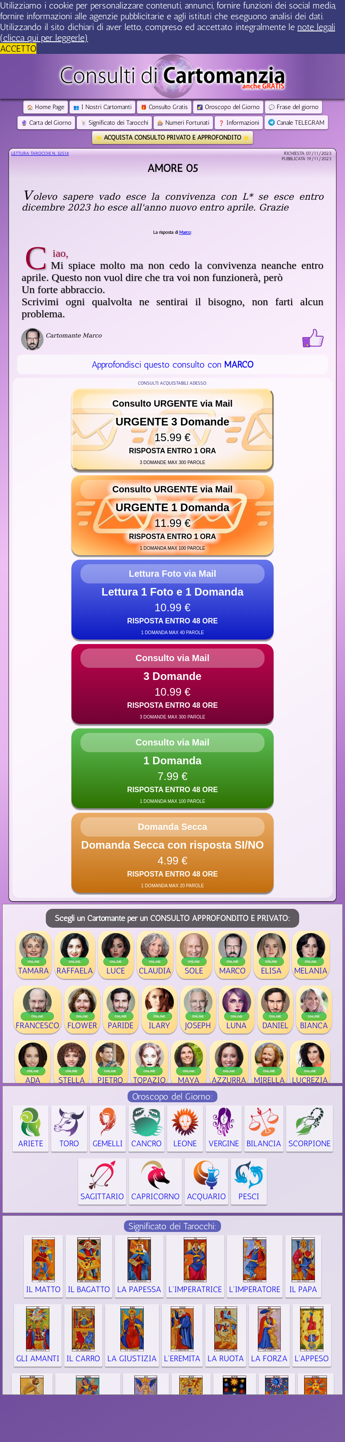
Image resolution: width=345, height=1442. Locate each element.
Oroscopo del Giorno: (172, 1096)
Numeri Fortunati (183, 123)
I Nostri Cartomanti (102, 107)
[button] (172, 429)
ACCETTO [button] (18, 48)
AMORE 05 (172, 168)
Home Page (45, 107)
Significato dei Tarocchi (114, 123)
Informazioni (238, 123)
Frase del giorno (293, 107)
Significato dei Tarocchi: (172, 1226)
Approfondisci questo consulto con (172, 364)
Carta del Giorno (46, 123)
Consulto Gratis (164, 107)
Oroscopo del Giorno (228, 107)
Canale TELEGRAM (296, 123)
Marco (185, 232)
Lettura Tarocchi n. (40, 153)
